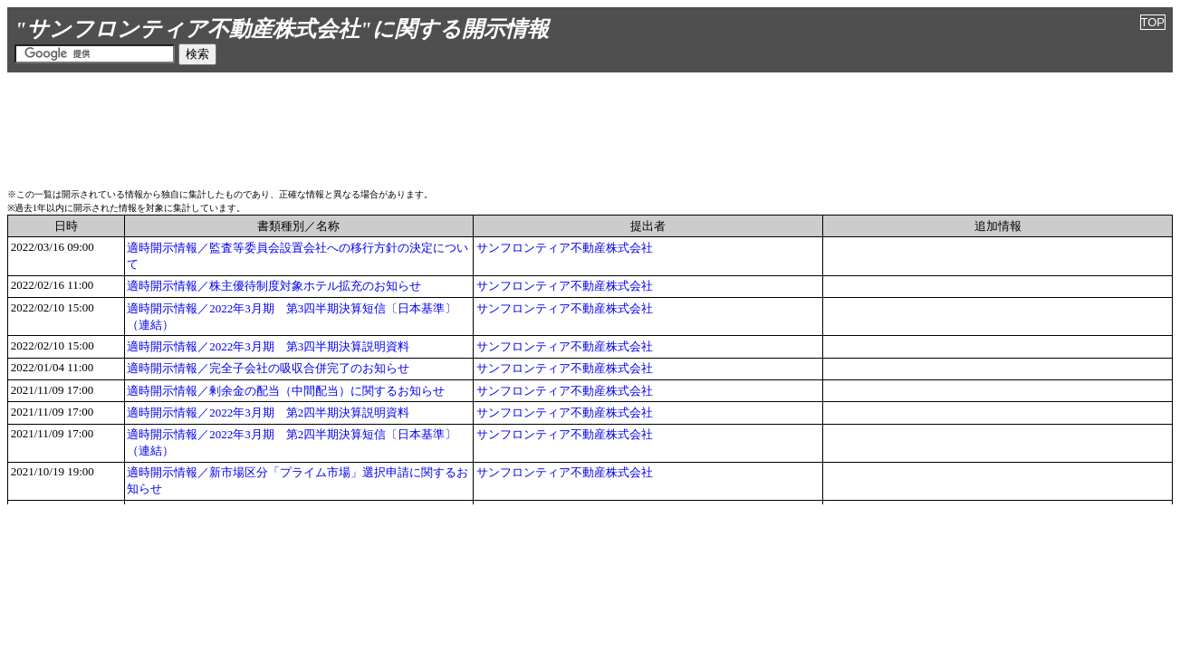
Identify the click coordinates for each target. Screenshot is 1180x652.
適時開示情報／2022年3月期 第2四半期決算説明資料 (268, 412)
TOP (1153, 22)
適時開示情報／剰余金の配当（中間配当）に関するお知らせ (286, 391)
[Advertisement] (590, 127)
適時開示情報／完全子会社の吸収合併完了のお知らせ (268, 368)
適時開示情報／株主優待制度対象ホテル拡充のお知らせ (274, 285)
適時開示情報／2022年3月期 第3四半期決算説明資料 (268, 346)
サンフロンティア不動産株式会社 (564, 247)
